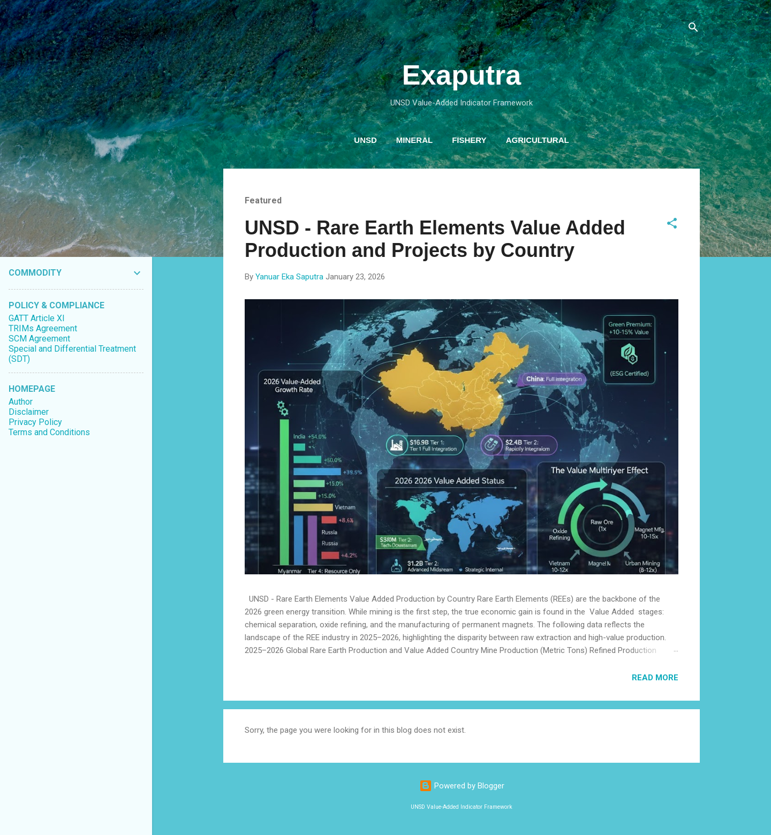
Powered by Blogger (461, 786)
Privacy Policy (35, 422)
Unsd (365, 140)
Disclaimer (29, 412)
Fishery (469, 140)
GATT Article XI (37, 318)
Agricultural (537, 140)
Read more (655, 677)
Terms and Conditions (49, 432)
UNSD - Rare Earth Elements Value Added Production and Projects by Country (435, 239)
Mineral (414, 140)
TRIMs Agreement (43, 328)
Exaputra (461, 74)
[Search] (693, 29)
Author (21, 402)
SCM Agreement (39, 338)
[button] (672, 225)
